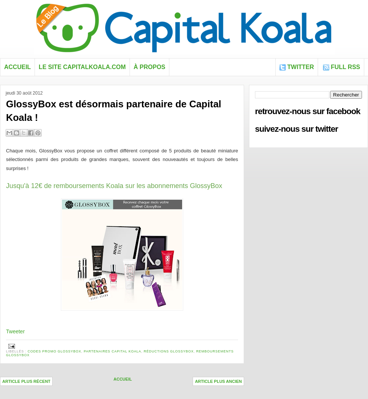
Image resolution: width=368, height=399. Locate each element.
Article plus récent (26, 381)
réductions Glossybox (169, 351)
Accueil (17, 67)
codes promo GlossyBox (54, 351)
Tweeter (15, 331)
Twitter (300, 67)
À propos (149, 67)
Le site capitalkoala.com (82, 67)
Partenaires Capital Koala (112, 351)
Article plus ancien (218, 381)
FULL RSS (345, 67)
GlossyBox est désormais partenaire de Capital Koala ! (113, 111)
